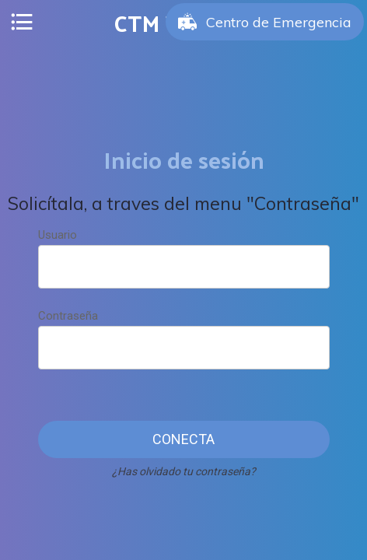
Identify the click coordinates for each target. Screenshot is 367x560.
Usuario (57, 235)
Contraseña (68, 316)
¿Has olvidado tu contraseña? (184, 471)
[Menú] (21, 21)
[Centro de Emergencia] (265, 21)
